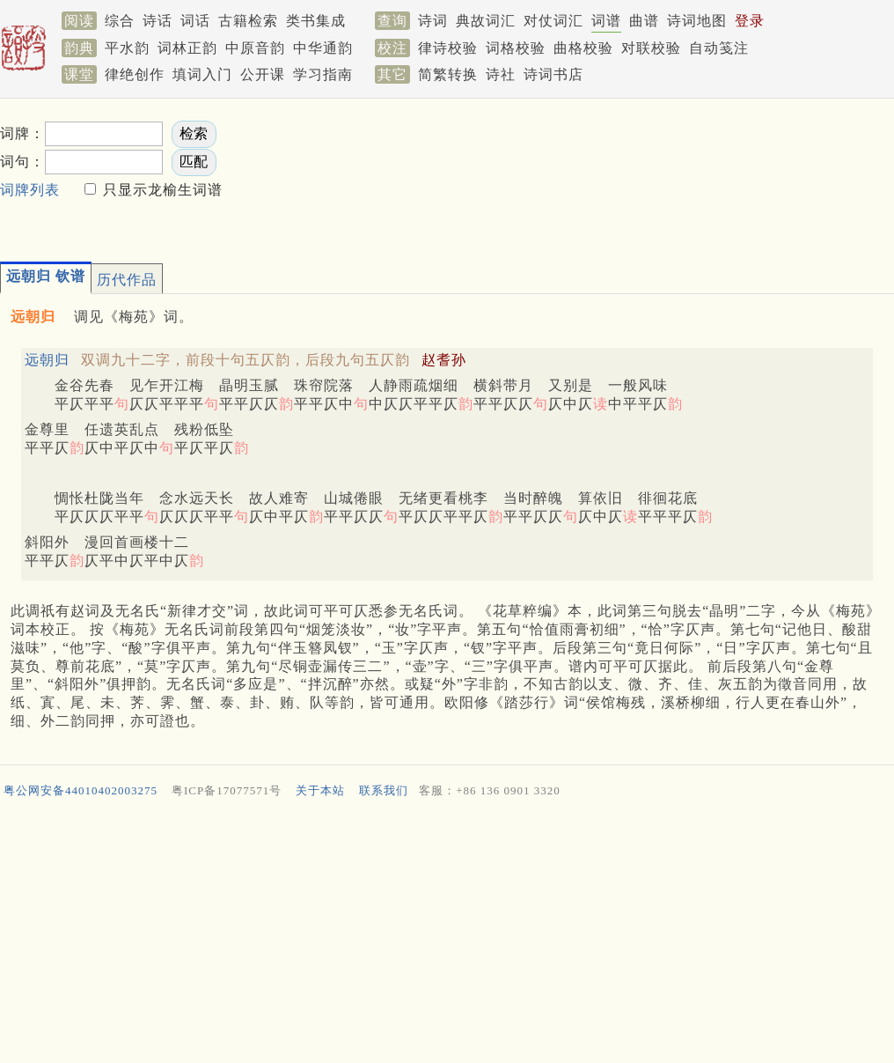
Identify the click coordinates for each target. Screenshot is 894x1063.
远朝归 (47, 359)
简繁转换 (448, 74)
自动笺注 (719, 48)
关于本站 (320, 790)
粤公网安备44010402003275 (81, 790)
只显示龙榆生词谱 (161, 189)
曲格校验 (583, 48)
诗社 (501, 74)
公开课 (262, 74)
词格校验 (516, 48)
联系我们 (383, 790)
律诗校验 (448, 48)
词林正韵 (187, 48)
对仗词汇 (553, 20)
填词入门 (202, 74)
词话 (195, 20)
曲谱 (644, 20)
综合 (120, 20)
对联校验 (651, 48)
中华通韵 (323, 48)
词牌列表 (30, 189)
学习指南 (323, 74)
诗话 (157, 20)
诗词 (433, 20)
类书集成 (316, 20)
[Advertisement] (372, 175)
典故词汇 (486, 20)
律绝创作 (135, 74)
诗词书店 (553, 74)
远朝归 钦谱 (45, 276)
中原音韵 (255, 48)
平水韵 (127, 48)
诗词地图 (697, 20)
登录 (750, 20)
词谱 (606, 20)
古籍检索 (248, 20)
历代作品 (127, 279)
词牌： (22, 133)
